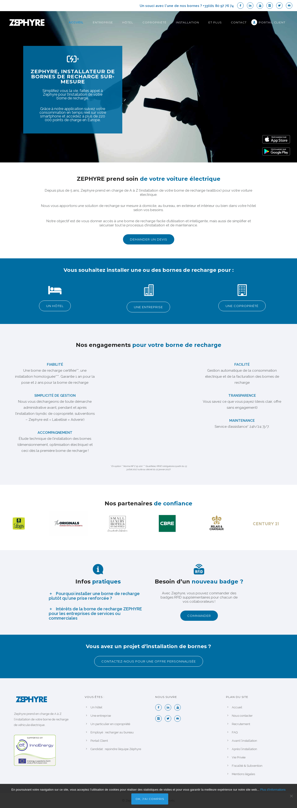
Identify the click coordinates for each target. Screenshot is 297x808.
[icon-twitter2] (280, 5)
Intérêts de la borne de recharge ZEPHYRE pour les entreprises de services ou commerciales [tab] (95, 613)
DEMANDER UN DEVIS (148, 239)
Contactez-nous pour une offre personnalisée (148, 661)
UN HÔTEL (55, 306)
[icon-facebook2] (241, 5)
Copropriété (154, 22)
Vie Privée (238, 757)
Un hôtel (96, 707)
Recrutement (241, 724)
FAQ (235, 732)
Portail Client (272, 22)
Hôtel (127, 22)
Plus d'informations (272, 789)
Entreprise (103, 22)
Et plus (215, 22)
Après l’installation (244, 749)
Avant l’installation (244, 740)
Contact (239, 22)
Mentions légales (243, 774)
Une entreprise (100, 715)
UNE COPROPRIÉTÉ (242, 306)
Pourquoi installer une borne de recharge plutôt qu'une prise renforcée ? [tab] (94, 596)
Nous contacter (242, 715)
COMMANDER (199, 616)
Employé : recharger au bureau (112, 732)
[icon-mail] (289, 5)
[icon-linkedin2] (251, 5)
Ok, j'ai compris (150, 799)
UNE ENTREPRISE (148, 307)
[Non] (291, 796)
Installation (187, 22)
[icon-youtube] (261, 5)
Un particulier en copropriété (110, 724)
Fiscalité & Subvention (247, 765)
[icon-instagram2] (270, 5)
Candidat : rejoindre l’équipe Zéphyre (115, 749)
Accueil (76, 22)
